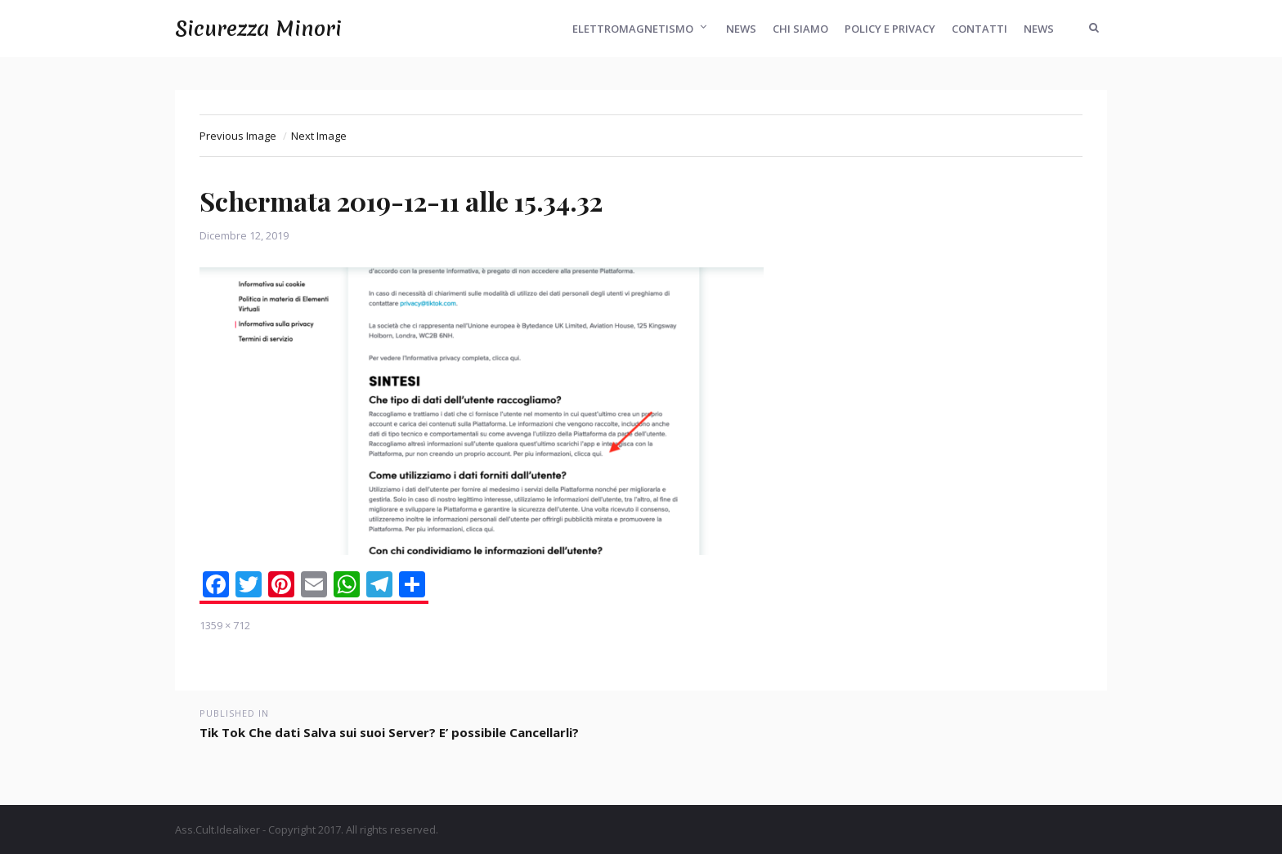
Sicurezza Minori (258, 28)
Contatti (979, 28)
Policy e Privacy (890, 28)
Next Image (319, 135)
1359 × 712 (224, 625)
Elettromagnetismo (632, 28)
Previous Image (237, 135)
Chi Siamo (800, 28)
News (741, 28)
